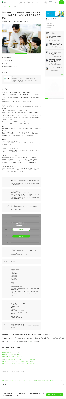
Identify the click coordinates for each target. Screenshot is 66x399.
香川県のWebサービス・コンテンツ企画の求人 (12, 352)
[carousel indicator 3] (34, 53)
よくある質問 (48, 380)
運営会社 (11, 380)
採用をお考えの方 (5, 380)
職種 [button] (21, 2)
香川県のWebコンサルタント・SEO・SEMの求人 (12, 356)
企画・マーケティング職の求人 (8, 361)
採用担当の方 (50, 2)
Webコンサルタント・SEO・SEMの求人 (26, 363)
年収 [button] (29, 2)
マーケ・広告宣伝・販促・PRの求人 (25, 361)
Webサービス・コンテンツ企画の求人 (27, 359)
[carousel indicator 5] (62, 79)
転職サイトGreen (5, 369)
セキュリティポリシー (27, 380)
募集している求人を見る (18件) (54, 394)
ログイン (56, 2)
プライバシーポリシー (18, 380)
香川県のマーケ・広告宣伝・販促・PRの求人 (11, 354)
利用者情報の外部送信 (37, 380)
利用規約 (43, 380)
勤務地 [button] (25, 2)
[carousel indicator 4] (58, 79)
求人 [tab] (9, 6)
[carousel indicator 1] (8, 53)
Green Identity (61, 380)
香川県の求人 (5, 349)
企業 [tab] (4, 6)
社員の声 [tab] (15, 6)
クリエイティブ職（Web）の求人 (9, 359)
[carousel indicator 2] (21, 53)
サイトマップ (54, 380)
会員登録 (61, 2)
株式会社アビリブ (44, 369)
